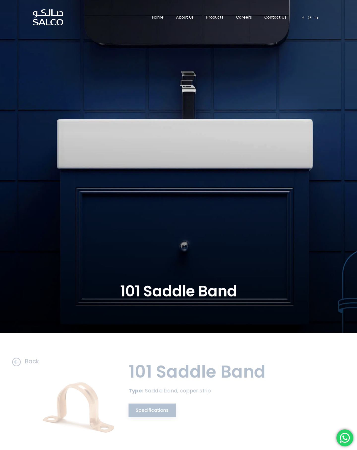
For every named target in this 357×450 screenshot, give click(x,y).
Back (18, 361)
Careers (244, 17)
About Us (185, 17)
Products (215, 17)
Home (158, 17)
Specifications (148, 409)
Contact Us (275, 17)
